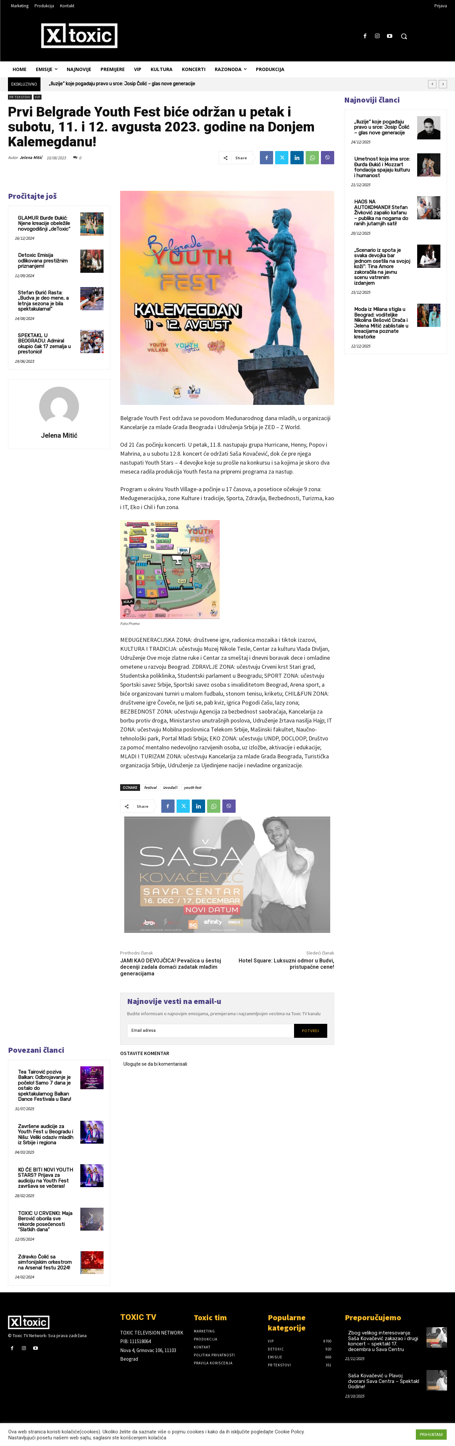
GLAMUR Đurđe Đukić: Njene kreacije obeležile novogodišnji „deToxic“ (44, 223)
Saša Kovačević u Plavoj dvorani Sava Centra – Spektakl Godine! (383, 1381)
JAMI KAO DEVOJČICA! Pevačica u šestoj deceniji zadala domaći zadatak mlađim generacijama (170, 966)
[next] (443, 84)
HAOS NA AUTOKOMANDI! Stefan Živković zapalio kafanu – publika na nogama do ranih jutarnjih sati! (381, 213)
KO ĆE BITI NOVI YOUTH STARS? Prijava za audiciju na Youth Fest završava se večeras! (45, 1178)
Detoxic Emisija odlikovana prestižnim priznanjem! (43, 260)
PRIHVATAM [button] (431, 1434)
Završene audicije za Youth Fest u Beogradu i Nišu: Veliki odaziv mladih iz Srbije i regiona (45, 1134)
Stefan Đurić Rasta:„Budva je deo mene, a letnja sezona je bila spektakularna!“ (43, 301)
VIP (37, 97)
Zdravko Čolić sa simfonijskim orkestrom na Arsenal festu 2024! (45, 1262)
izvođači (170, 787)
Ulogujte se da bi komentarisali (155, 1064)
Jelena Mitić (31, 157)
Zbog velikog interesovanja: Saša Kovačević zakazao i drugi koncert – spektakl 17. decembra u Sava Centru (383, 1341)
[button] (404, 36)
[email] (210, 1031)
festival (150, 787)
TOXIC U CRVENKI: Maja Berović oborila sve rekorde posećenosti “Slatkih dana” (45, 1221)
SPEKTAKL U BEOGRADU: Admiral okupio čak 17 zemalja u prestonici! (44, 344)
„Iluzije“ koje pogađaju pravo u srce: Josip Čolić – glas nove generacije (122, 84)
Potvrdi (310, 1030)
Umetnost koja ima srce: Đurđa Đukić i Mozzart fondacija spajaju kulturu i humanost (382, 167)
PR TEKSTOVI (20, 97)
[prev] (432, 84)
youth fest (192, 787)
